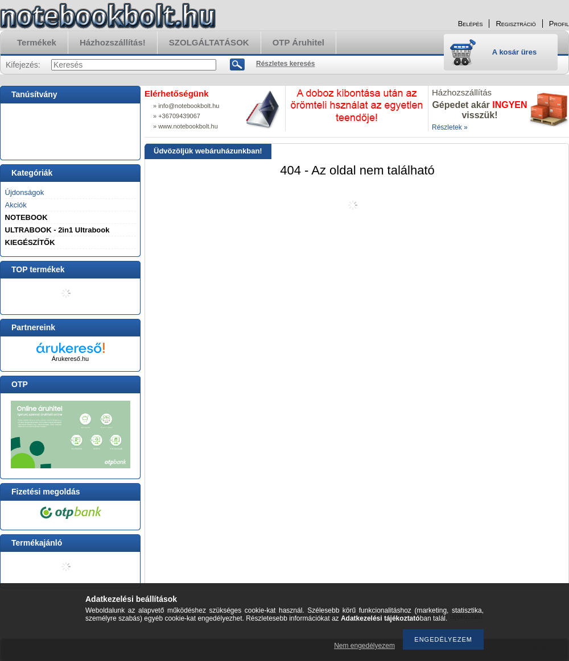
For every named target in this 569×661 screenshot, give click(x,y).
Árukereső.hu (70, 358)
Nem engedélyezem (364, 646)
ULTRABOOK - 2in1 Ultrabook (57, 230)
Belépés (470, 23)
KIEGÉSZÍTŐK (30, 242)
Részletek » (450, 127)
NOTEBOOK (26, 217)
